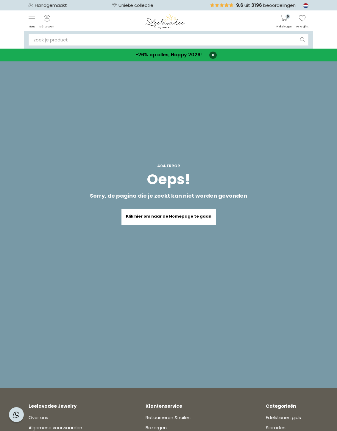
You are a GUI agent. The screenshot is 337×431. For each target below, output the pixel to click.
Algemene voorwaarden (55, 427)
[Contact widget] (16, 414)
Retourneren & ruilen (168, 417)
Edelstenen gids (283, 417)
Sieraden (275, 427)
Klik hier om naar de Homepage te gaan (168, 216)
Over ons (38, 417)
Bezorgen (156, 427)
